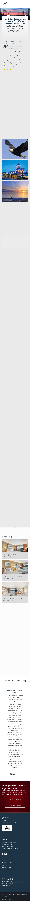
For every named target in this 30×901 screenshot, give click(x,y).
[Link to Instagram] (27, 898)
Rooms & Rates (6, 867)
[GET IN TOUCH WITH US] (15, 805)
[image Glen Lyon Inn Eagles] (15, 149)
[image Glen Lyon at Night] (15, 170)
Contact (4, 870)
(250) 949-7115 (11, 844)
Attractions (6, 885)
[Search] (22, 4)
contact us (21, 66)
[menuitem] (22, 4)
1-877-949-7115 (19, 1)
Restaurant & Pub (7, 881)
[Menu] (26, 4)
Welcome (5, 865)
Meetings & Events (7, 883)
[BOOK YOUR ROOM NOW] (15, 799)
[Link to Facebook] (25, 898)
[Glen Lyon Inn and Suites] (12, 4)
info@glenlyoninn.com (12, 848)
